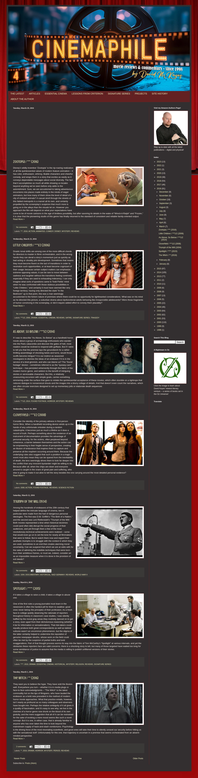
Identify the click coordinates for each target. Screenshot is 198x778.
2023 (159, 162)
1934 (23, 575)
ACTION (31, 231)
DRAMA (34, 318)
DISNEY (57, 231)
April (161, 222)
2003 (159, 311)
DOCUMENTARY (32, 575)
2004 (159, 307)
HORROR (51, 401)
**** (22, 664)
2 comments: (21, 746)
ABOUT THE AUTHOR (22, 99)
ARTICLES (34, 93)
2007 (159, 295)
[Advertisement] (78, 134)
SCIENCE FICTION (66, 488)
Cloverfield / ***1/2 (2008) (29, 415)
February (163, 260)
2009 (159, 288)
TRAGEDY (95, 318)
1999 (159, 326)
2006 (28, 318)
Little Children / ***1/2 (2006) (31, 245)
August (162, 207)
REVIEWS (75, 231)
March (162, 226)
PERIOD (56, 751)
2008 (23, 488)
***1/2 (23, 318)
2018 (159, 181)
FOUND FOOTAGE (38, 401)
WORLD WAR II (81, 575)
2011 (159, 280)
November (164, 195)
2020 (159, 173)
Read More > (19, 219)
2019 (159, 177)
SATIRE (68, 318)
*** (22, 231)
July (161, 211)
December (164, 192)
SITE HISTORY (160, 93)
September (164, 203)
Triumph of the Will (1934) (30, 501)
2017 (159, 185)
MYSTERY (66, 231)
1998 (159, 330)
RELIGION (79, 664)
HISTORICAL (45, 575)
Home (79, 758)
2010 (159, 284)
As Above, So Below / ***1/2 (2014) (34, 331)
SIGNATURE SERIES (119, 93)
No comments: (22, 227)
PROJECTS (141, 93)
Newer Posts (19, 758)
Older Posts (138, 758)
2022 (159, 165)
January (163, 264)
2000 (159, 322)
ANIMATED (40, 231)
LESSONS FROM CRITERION (87, 93)
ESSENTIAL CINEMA (56, 93)
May (161, 219)
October (163, 199)
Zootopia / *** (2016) (25, 162)
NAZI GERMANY (58, 575)
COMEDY (50, 231)
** (21, 751)
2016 (25, 231)
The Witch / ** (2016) (25, 678)
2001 (159, 318)
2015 (26, 664)
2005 (159, 303)
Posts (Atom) (30, 763)
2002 (159, 315)
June (161, 215)
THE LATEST (17, 93)
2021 (159, 169)
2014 (28, 401)
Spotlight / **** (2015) (26, 588)
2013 (159, 276)
